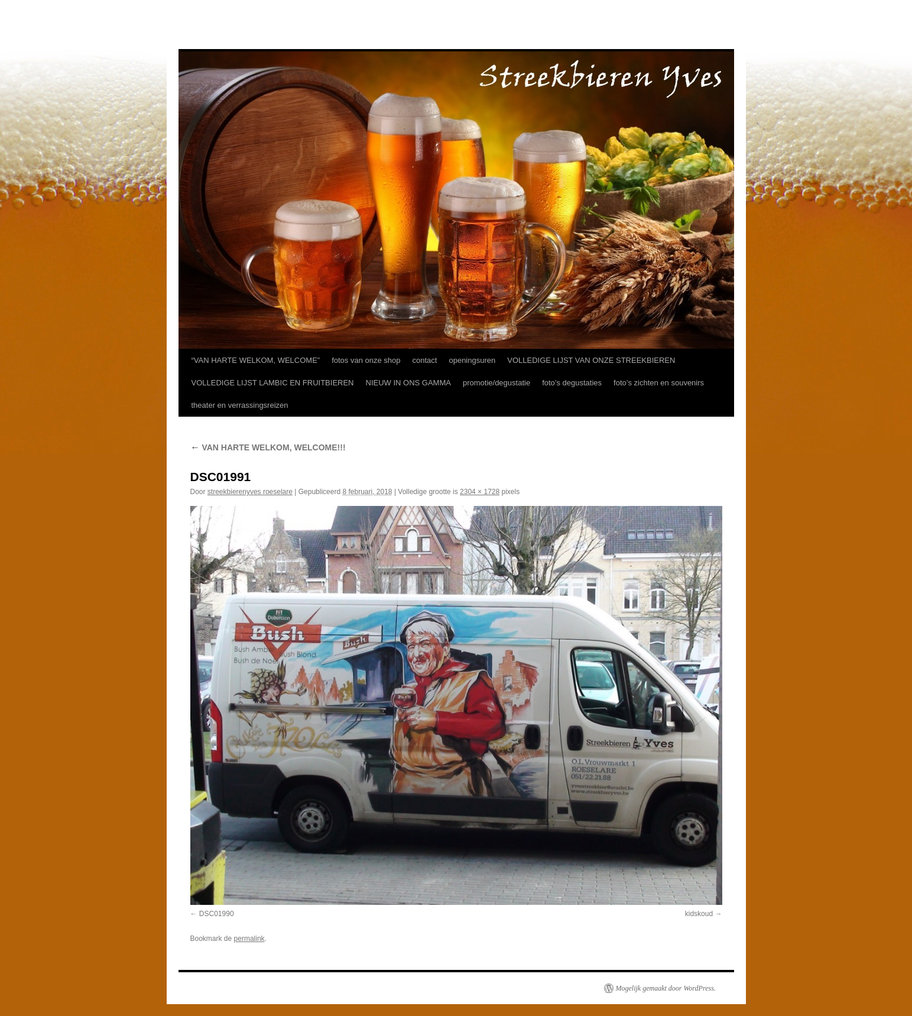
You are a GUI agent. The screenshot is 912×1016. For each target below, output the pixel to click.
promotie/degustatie (496, 382)
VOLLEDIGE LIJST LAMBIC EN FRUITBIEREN (273, 382)
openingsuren (472, 360)
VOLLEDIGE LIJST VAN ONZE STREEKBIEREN (591, 360)
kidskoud (699, 914)
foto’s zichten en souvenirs (659, 382)
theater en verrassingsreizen (240, 405)
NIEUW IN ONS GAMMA (408, 382)
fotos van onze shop (366, 360)
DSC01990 (216, 914)
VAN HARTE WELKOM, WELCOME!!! (268, 447)
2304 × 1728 (479, 492)
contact (425, 360)
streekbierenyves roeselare (250, 492)
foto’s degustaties (572, 382)
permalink (249, 938)
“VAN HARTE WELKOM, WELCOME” (256, 360)
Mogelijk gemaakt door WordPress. (666, 988)
